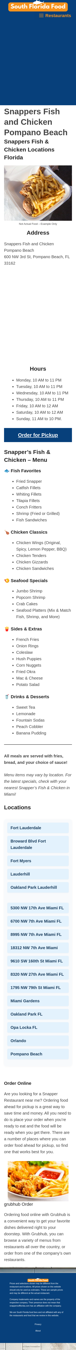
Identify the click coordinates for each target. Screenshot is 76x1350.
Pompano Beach (26, 1054)
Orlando (18, 1041)
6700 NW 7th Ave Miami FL (36, 921)
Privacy (38, 1324)
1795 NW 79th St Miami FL (36, 987)
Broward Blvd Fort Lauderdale (28, 844)
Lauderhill (20, 874)
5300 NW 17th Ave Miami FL (37, 908)
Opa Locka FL (24, 1027)
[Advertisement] (38, 63)
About (38, 1331)
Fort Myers (21, 861)
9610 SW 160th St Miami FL (37, 961)
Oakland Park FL (27, 1014)
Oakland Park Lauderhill (34, 887)
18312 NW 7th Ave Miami (34, 948)
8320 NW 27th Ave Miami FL (37, 974)
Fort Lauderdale (26, 828)
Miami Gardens (25, 1001)
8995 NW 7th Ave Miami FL (36, 934)
